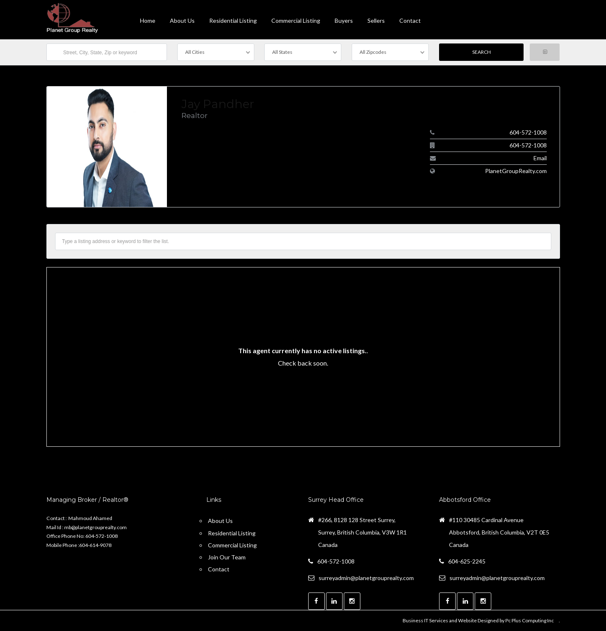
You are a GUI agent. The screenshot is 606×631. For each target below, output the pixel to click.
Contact (218, 569)
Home (147, 20)
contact (410, 20)
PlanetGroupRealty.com (516, 170)
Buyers (344, 20)
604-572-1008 (528, 132)
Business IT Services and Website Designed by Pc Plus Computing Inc (478, 620)
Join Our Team (227, 557)
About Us (182, 20)
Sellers (376, 20)
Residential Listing (233, 20)
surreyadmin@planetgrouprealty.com (366, 577)
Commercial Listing (295, 20)
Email (540, 157)
